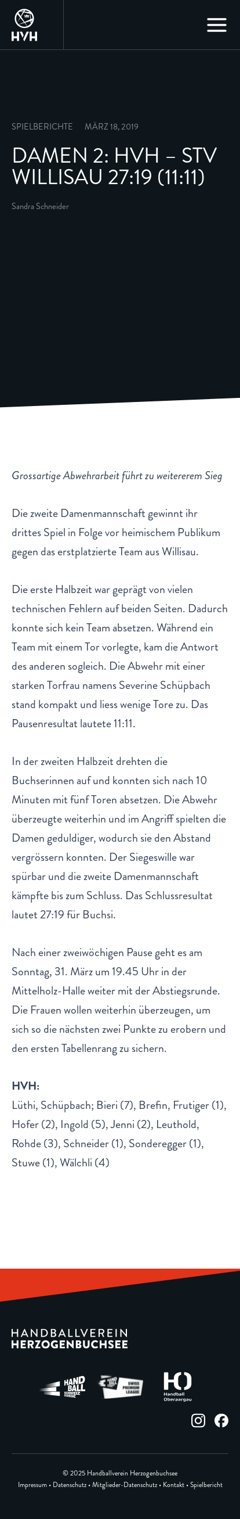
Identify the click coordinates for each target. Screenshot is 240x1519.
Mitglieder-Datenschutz (124, 1485)
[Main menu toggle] (216, 25)
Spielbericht (206, 1485)
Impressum (32, 1485)
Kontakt (173, 1485)
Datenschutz (69, 1485)
